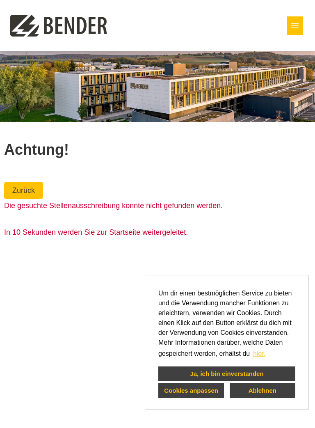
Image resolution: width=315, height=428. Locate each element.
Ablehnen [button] (262, 390)
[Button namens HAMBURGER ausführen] (295, 25)
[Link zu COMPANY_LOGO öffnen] (58, 25)
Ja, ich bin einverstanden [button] (226, 373)
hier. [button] (259, 353)
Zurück (23, 190)
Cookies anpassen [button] (191, 390)
